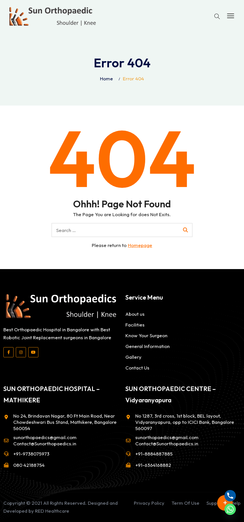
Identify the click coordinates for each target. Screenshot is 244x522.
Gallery (133, 357)
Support (215, 503)
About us (135, 314)
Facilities (135, 325)
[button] (230, 16)
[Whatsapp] (230, 509)
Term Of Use (185, 503)
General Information (147, 346)
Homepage (140, 245)
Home (106, 78)
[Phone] (230, 495)
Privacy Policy (149, 503)
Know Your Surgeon (146, 335)
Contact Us (137, 368)
